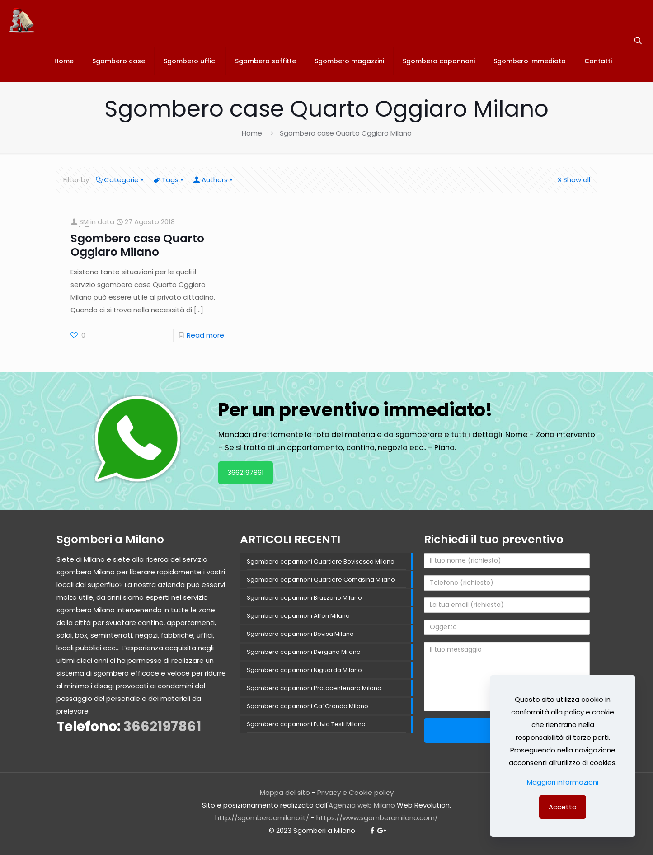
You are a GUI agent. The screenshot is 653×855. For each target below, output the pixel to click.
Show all (573, 179)
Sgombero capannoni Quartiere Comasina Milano (321, 579)
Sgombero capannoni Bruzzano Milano (304, 597)
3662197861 (245, 472)
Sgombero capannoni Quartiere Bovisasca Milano (321, 561)
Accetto (563, 807)
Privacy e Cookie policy (355, 792)
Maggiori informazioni (562, 782)
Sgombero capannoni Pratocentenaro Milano (314, 688)
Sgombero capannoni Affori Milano (298, 615)
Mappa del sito (285, 792)
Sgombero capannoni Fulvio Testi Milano (306, 724)
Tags (169, 179)
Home (252, 133)
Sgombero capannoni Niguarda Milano (304, 670)
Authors (214, 179)
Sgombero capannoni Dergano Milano (304, 652)
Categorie (121, 179)
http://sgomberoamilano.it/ (262, 817)
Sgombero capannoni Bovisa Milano (300, 634)
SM (84, 221)
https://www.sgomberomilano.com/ (377, 817)
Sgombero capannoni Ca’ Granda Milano (307, 706)
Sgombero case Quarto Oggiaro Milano (137, 245)
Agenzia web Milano (362, 805)
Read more (205, 335)
